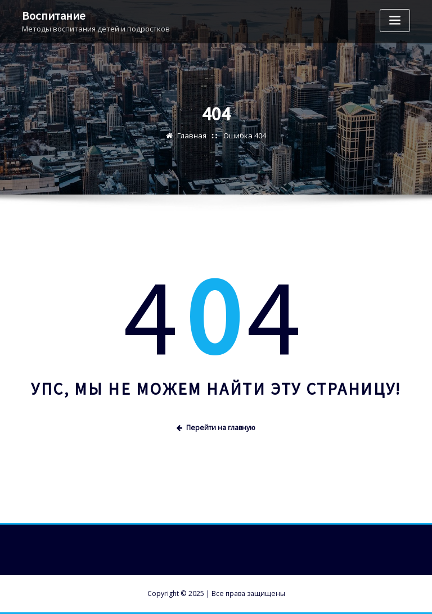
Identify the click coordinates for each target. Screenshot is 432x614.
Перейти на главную (216, 427)
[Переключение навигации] (395, 20)
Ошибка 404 (244, 135)
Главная (191, 135)
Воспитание (54, 15)
